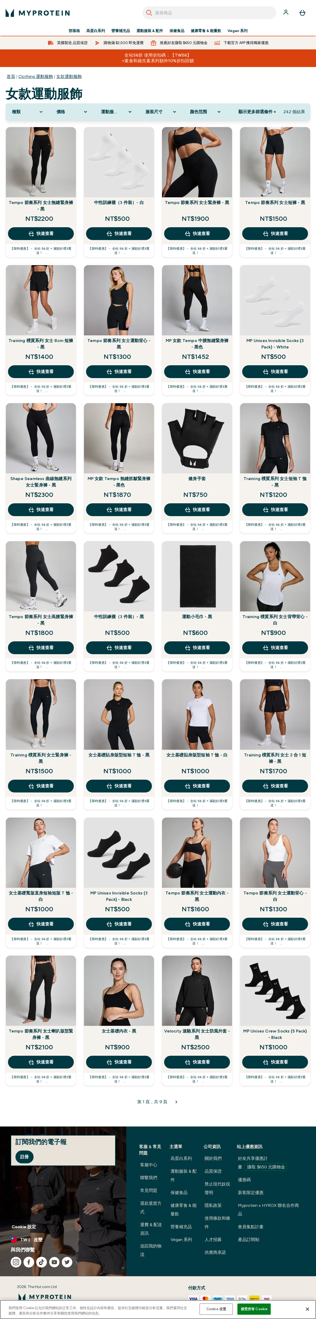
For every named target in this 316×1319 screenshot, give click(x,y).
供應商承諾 (215, 1252)
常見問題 (148, 1190)
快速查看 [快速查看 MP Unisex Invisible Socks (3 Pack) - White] (275, 371)
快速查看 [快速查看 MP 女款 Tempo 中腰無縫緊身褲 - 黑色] (197, 371)
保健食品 (176, 31)
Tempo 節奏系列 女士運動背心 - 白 (275, 896)
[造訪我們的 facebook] (28, 1262)
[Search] (149, 12)
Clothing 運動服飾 (35, 76)
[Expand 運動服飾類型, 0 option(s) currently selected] (117, 111)
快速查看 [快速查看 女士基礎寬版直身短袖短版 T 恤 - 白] (41, 924)
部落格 (74, 31)
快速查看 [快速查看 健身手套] (197, 510)
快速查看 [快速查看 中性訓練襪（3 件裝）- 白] (119, 233)
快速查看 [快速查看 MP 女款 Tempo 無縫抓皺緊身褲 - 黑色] (119, 510)
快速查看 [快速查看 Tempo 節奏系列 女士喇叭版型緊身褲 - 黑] (41, 1062)
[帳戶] (286, 13)
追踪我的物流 (150, 1250)
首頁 (11, 76)
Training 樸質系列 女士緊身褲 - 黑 (40, 758)
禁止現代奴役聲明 (217, 1188)
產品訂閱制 (248, 1239)
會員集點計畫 (251, 1226)
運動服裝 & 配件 (149, 31)
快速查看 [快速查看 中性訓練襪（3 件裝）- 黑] (119, 648)
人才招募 (213, 1239)
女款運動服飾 (69, 76)
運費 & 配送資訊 (151, 1229)
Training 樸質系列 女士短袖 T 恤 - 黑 (275, 482)
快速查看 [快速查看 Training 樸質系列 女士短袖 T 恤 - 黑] (275, 510)
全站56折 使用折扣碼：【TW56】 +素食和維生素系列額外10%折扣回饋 (158, 58)
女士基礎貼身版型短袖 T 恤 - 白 (197, 754)
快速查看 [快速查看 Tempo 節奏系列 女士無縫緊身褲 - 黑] (41, 233)
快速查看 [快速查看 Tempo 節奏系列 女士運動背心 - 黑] (119, 371)
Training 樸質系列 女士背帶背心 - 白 (274, 620)
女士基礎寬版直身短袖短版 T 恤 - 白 (41, 896)
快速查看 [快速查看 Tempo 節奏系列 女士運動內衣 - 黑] (197, 924)
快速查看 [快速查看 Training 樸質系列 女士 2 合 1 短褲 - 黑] (275, 786)
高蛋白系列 (95, 31)
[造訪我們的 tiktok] (41, 1262)
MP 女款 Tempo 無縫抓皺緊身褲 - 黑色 (119, 482)
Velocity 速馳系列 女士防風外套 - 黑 (197, 1034)
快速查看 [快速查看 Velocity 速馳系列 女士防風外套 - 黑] (197, 1062)
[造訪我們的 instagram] (16, 1262)
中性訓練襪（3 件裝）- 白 (119, 202)
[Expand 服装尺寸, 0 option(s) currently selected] (161, 111)
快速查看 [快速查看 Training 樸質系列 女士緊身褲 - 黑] (41, 786)
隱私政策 (213, 1205)
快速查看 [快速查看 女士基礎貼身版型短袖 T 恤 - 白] (197, 786)
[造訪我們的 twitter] (67, 1262)
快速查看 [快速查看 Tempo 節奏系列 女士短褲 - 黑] (275, 233)
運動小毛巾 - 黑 (197, 616)
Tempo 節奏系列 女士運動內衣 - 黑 (197, 896)
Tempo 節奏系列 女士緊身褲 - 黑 (197, 202)
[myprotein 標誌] (38, 13)
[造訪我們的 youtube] (54, 1262)
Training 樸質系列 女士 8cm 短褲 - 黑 (41, 344)
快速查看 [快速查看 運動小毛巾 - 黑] (197, 648)
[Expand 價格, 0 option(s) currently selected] (72, 111)
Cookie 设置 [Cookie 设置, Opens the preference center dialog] (216, 1309)
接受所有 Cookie (254, 1309)
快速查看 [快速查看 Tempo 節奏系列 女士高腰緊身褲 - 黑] (41, 648)
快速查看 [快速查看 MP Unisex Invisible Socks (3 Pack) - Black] (119, 924)
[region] (158, 1309)
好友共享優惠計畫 (262, 1163)
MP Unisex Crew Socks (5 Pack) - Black (275, 1034)
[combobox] (209, 12)
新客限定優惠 (251, 1192)
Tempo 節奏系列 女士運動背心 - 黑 (119, 344)
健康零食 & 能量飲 (206, 31)
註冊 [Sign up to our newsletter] (24, 1156)
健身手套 (197, 478)
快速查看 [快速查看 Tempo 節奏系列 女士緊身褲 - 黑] (197, 233)
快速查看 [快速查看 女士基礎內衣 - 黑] (119, 1062)
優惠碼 (244, 1179)
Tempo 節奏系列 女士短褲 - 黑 (275, 202)
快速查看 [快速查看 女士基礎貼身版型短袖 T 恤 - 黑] (119, 786)
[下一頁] (176, 1102)
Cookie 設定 (24, 1226)
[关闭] (307, 1309)
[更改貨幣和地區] (63, 1239)
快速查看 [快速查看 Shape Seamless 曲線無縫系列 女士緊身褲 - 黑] (41, 510)
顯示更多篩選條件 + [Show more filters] (257, 111)
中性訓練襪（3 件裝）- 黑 (119, 616)
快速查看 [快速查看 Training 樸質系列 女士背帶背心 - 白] (275, 648)
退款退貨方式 (150, 1207)
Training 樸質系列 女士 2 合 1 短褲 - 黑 (275, 758)
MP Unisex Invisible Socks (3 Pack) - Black (119, 896)
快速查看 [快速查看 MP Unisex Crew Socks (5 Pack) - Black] (275, 1062)
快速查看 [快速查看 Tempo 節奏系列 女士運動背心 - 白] (275, 924)
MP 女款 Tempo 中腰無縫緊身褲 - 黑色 (197, 344)
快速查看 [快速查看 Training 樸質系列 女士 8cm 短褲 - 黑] (41, 371)
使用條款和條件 (217, 1222)
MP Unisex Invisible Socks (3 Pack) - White (275, 344)
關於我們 (213, 1158)
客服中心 (148, 1164)
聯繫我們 (148, 1177)
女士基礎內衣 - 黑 (119, 1031)
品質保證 (213, 1171)
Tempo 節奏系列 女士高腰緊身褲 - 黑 (41, 620)
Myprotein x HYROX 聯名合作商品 (268, 1209)
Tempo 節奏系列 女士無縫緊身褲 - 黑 (41, 205)
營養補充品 (120, 31)
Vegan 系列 (238, 31)
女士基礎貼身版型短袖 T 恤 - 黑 (119, 754)
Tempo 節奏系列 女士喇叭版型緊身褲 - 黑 (41, 1034)
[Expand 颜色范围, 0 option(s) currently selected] (206, 111)
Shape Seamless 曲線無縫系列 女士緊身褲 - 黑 (40, 482)
